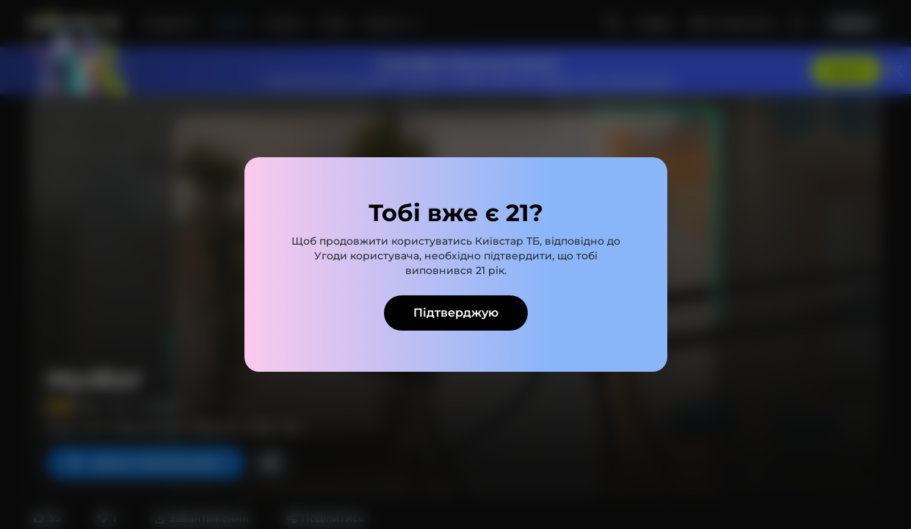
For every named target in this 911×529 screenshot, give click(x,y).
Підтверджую (455, 313)
